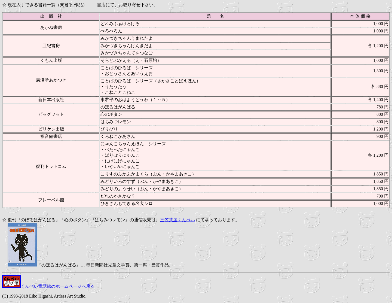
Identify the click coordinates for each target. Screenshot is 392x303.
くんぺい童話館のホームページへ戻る (48, 286)
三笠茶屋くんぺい (177, 219)
